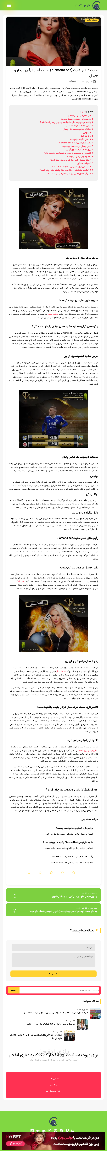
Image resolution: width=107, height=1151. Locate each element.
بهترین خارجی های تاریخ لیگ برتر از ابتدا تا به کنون (74, 896)
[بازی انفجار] (96, 5)
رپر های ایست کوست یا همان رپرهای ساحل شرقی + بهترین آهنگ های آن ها (63, 911)
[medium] (38, 1130)
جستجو (13, 990)
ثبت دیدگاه (53, 973)
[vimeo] (67, 1130)
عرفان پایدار (53, 314)
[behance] (44, 1130)
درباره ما (53, 1085)
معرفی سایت (92, 20)
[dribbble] (49, 1130)
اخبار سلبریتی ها (53, 1091)
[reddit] (61, 1130)
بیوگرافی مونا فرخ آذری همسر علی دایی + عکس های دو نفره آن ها (35, 1036)
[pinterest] (55, 1130)
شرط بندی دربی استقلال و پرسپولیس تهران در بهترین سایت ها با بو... (54, 1013)
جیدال (21, 581)
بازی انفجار (82, 5)
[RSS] (32, 1130)
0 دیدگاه (74, 81)
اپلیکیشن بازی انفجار (87, 750)
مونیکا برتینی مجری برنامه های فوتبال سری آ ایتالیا (51, 1024)
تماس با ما (53, 1078)
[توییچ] (73, 1130)
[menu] (9, 5)
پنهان (84, 111)
